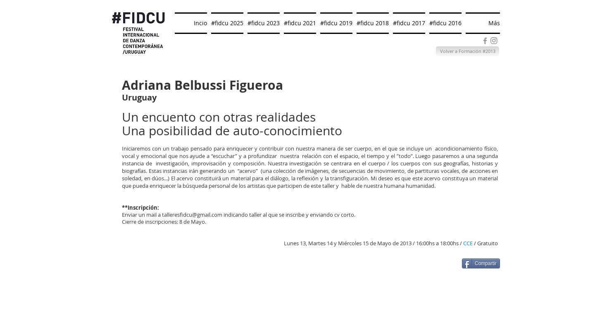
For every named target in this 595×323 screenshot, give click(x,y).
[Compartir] (481, 263)
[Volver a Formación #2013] (467, 51)
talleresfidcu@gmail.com (192, 214)
